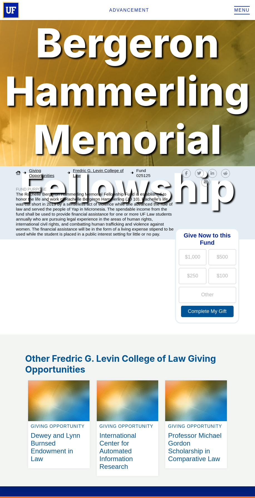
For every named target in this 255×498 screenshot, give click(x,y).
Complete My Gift (207, 311)
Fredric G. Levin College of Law (98, 173)
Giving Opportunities (41, 173)
